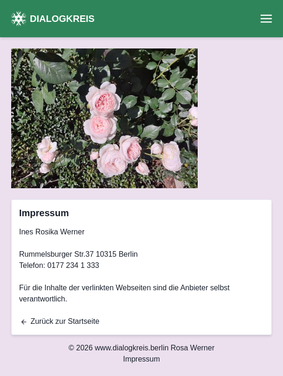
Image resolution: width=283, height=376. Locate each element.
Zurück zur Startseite (59, 321)
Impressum (141, 359)
